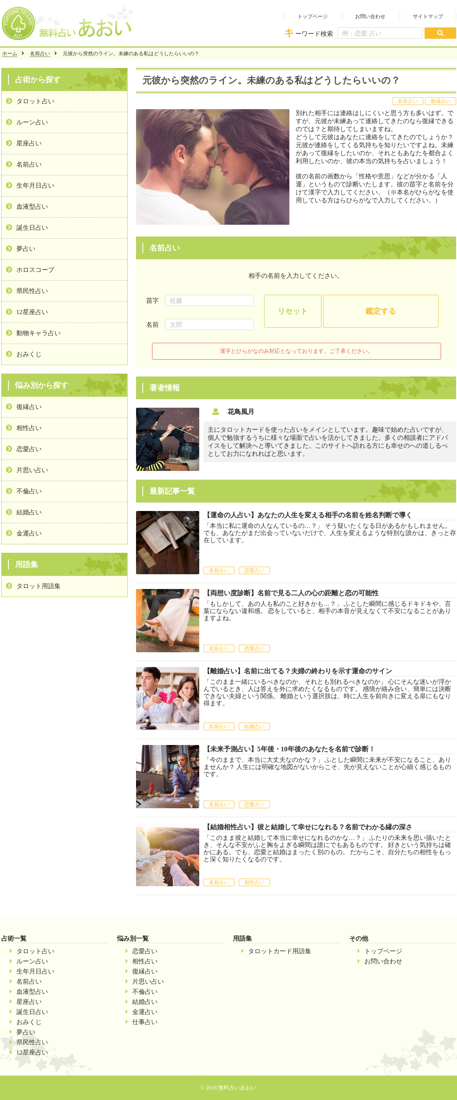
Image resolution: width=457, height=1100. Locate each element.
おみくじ (29, 354)
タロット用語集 (38, 586)
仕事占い (145, 1022)
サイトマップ (428, 16)
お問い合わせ (370, 16)
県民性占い (32, 291)
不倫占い (29, 491)
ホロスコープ (35, 269)
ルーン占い (32, 122)
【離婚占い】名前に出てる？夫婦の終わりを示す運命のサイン (297, 671)
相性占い (29, 428)
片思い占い (32, 470)
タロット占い (35, 101)
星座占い (29, 143)
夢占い (25, 248)
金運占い (29, 533)
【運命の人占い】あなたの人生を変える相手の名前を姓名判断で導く (307, 515)
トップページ (312, 16)
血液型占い (32, 206)
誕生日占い (32, 227)
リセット (293, 311)
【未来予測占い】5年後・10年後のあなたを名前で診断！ (289, 749)
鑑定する (381, 311)
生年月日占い (35, 185)
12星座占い (32, 312)
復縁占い (29, 406)
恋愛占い (29, 449)
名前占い (40, 53)
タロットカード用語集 (279, 951)
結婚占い (29, 512)
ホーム (9, 53)
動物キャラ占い (38, 333)
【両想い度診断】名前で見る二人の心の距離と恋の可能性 (291, 593)
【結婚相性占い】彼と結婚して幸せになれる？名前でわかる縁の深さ (307, 827)
